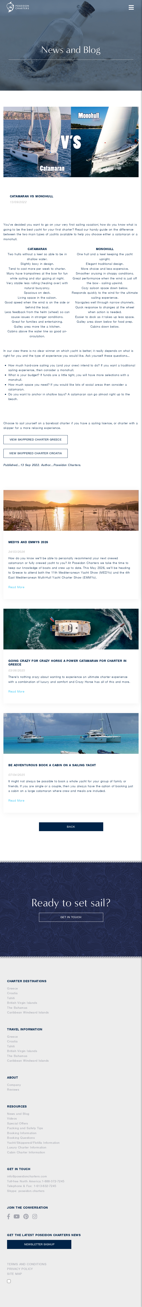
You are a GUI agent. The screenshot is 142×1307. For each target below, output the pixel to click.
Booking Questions (21, 1138)
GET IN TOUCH (71, 917)
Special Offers (17, 1123)
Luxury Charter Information (26, 1147)
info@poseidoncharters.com (27, 1176)
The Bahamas (17, 1008)
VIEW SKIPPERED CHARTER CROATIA (35, 453)
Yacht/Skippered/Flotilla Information (33, 1143)
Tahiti (11, 998)
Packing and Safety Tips (25, 1128)
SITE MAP (14, 1274)
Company (14, 1085)
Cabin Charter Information (26, 1152)
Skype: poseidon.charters (26, 1191)
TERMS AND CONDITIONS (26, 1264)
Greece (12, 988)
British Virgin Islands (22, 1003)
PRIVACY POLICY (20, 1269)
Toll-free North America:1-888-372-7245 (35, 1181)
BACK (71, 827)
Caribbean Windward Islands (28, 1012)
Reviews (13, 1089)
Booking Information (22, 1133)
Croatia (12, 993)
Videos (12, 1118)
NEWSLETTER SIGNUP (39, 1244)
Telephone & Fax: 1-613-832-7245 (31, 1186)
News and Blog (18, 1114)
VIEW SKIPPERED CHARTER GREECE (36, 439)
